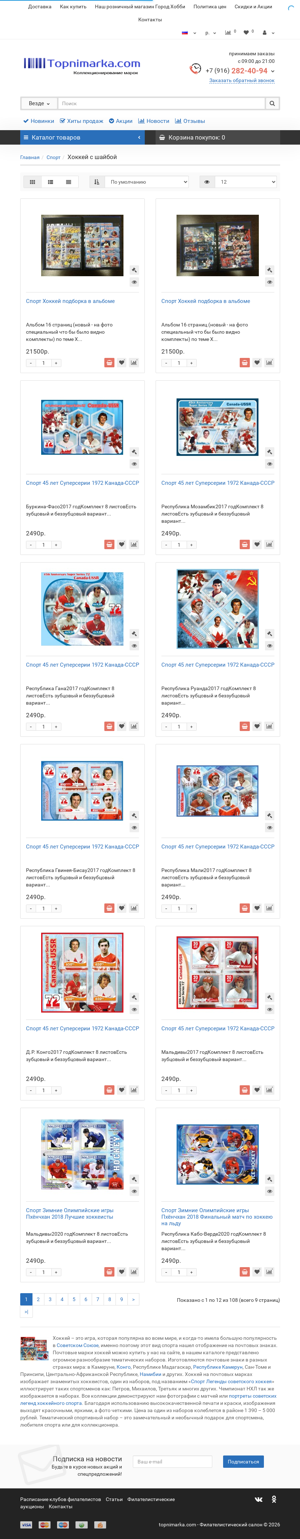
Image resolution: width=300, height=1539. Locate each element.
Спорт (54, 157)
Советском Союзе (77, 1345)
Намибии (150, 1374)
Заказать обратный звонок (242, 80)
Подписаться (243, 1462)
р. (211, 32)
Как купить (73, 6)
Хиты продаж (81, 120)
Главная (30, 157)
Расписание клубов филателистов (60, 1499)
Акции (120, 120)
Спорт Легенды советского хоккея (231, 1381)
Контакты (150, 19)
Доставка (40, 6)
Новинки (38, 120)
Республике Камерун (218, 1367)
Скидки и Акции (253, 6)
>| (26, 1311)
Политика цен (210, 6)
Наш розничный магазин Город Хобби (140, 6)
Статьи (114, 1499)
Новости (153, 120)
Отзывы (190, 120)
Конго (124, 1367)
